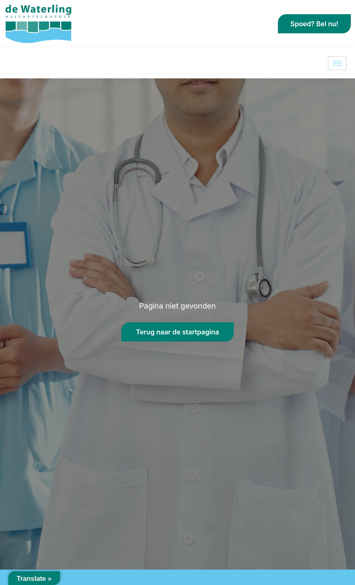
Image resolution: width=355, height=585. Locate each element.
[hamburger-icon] (337, 63)
